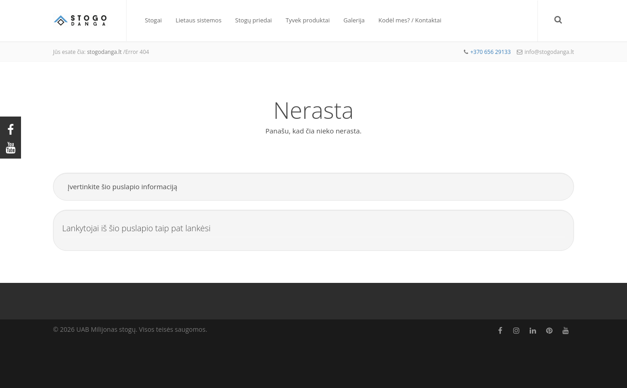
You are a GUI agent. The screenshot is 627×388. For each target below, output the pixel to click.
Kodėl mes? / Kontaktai (409, 20)
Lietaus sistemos (198, 20)
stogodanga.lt (104, 52)
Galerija (354, 20)
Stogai (153, 20)
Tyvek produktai (308, 20)
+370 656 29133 (490, 52)
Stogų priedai (253, 20)
